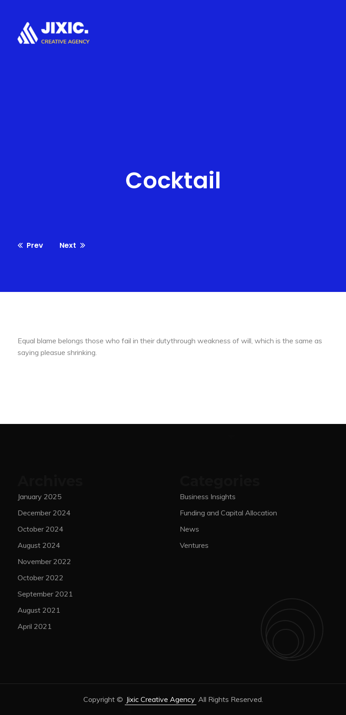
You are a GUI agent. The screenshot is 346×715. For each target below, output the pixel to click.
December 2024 (44, 514)
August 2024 (39, 546)
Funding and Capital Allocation (228, 514)
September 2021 (45, 595)
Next (72, 245)
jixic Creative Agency (160, 699)
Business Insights (208, 498)
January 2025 (40, 498)
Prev (30, 245)
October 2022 (41, 579)
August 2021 (39, 611)
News (189, 530)
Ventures (194, 546)
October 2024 (41, 530)
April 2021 (35, 628)
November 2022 (44, 563)
